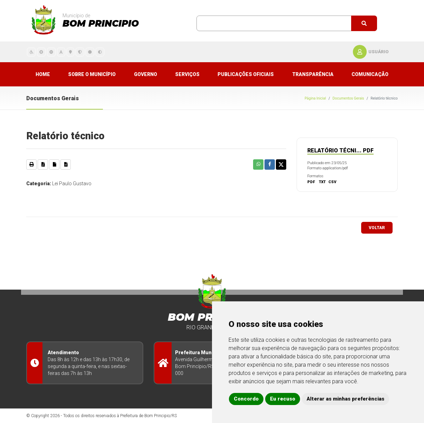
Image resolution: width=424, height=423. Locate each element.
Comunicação (369, 74)
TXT (322, 182)
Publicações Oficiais (246, 74)
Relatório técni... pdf (340, 150)
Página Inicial (315, 98)
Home (43, 74)
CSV (332, 182)
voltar (377, 227)
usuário (378, 51)
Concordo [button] (246, 399)
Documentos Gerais (348, 98)
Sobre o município (92, 74)
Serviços (187, 74)
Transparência (313, 74)
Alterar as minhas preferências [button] (345, 399)
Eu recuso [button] (282, 399)
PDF (311, 182)
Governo (145, 74)
